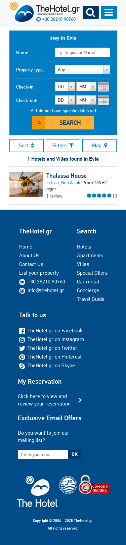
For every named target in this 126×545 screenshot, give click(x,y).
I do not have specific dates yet (66, 111)
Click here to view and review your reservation (44, 400)
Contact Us (31, 264)
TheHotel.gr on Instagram (51, 339)
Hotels (84, 246)
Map (99, 145)
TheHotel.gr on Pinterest (50, 356)
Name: (23, 53)
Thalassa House (66, 175)
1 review (54, 196)
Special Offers (92, 273)
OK (75, 454)
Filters (63, 145)
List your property (39, 273)
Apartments (90, 255)
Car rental (88, 281)
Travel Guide (90, 299)
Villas (83, 264)
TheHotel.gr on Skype (47, 365)
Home (25, 246)
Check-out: (26, 100)
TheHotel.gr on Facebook (51, 330)
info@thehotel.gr (41, 290)
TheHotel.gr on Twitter (48, 348)
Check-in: (25, 87)
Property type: (30, 70)
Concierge (88, 290)
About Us (29, 255)
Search (70, 122)
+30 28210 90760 (46, 281)
